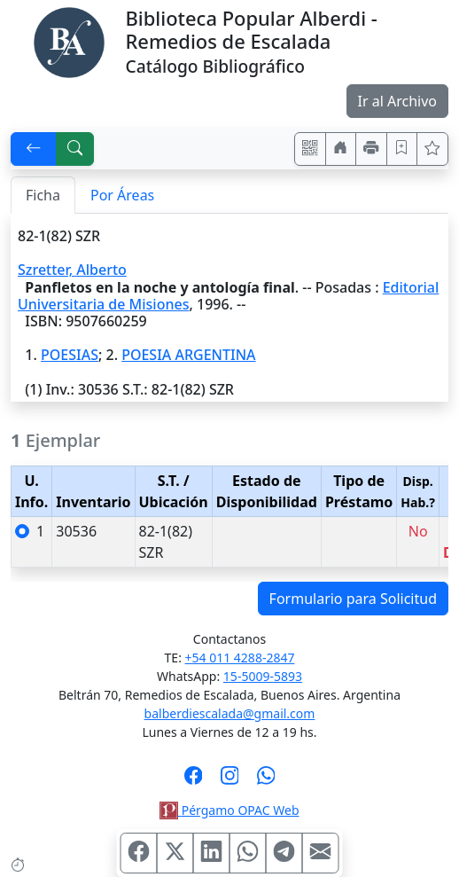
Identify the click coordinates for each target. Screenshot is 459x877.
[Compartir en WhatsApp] (248, 853)
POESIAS (69, 354)
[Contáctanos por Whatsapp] (266, 781)
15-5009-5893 (262, 676)
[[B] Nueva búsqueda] (75, 149)
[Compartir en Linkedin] (211, 853)
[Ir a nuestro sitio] (341, 149)
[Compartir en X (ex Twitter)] (175, 853)
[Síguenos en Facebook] (193, 781)
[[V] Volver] (34, 149)
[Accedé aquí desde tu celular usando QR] (310, 149)
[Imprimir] (371, 149)
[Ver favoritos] (432, 149)
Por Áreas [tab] (122, 195)
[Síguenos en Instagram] (230, 781)
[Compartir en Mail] (320, 853)
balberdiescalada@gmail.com (229, 713)
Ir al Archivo (397, 101)
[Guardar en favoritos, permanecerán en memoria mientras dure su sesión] (402, 149)
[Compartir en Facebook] (139, 853)
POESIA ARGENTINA (188, 354)
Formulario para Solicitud (353, 598)
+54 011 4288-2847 (240, 657)
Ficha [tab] (43, 195)
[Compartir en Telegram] (284, 853)
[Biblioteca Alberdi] (69, 41)
